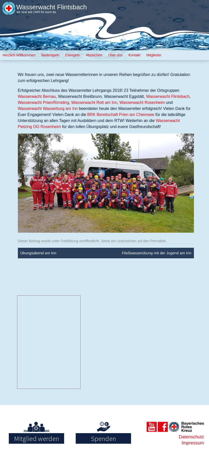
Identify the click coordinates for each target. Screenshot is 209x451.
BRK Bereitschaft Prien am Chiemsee (120, 114)
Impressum (193, 442)
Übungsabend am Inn (38, 253)
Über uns (115, 55)
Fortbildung (69, 241)
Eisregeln (72, 55)
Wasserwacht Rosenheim (142, 102)
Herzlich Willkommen (19, 55)
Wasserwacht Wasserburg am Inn (48, 108)
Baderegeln (50, 55)
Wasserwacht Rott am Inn (94, 102)
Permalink (158, 241)
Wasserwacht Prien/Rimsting (43, 102)
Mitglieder (153, 55)
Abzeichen (94, 55)
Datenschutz (191, 436)
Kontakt (134, 55)
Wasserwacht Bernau (37, 96)
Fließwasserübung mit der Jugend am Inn (156, 253)
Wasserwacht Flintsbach (51, 7)
